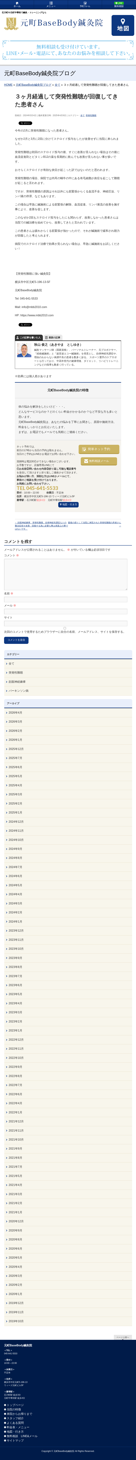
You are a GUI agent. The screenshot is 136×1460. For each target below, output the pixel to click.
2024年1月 (15, 921)
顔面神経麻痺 (17, 681)
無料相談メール (99, 460)
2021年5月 (15, 1175)
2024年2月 (15, 912)
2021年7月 (15, 1166)
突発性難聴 (91, 115)
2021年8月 (15, 1157)
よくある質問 (15, 1422)
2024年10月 (16, 839)
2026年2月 (15, 730)
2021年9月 (15, 1148)
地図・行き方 (69, 504)
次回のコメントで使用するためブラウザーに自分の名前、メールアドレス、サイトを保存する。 (65, 631)
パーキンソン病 (19, 690)
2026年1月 (15, 739)
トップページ (15, 1405)
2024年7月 (15, 867)
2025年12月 (16, 748)
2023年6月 (15, 985)
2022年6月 (15, 1094)
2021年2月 (15, 1203)
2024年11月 (16, 830)
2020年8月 (15, 1239)
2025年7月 (15, 757)
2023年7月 (15, 976)
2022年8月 (15, 1076)
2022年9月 (15, 1066)
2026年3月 (15, 721)
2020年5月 (15, 1257)
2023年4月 (15, 1003)
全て (82, 115)
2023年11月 (16, 939)
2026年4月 (15, 712)
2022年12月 (16, 1039)
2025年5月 (15, 776)
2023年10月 (16, 948)
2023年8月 (15, 966)
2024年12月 (16, 821)
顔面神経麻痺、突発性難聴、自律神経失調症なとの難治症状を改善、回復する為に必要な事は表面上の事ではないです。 (41, 525)
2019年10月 (16, 1321)
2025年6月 (15, 767)
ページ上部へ (123, 1337)
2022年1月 (15, 1112)
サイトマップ (15, 1440)
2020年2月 (15, 1284)
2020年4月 (15, 1266)
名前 (8, 593)
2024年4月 (15, 894)
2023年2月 (15, 1021)
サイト (8, 617)
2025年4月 (15, 785)
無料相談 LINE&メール (22, 1436)
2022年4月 (15, 1103)
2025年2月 (15, 803)
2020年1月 (15, 1294)
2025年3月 (15, 794)
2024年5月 (15, 885)
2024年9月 (15, 848)
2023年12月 (16, 930)
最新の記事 (54, 337)
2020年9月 (15, 1230)
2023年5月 (15, 994)
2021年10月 (16, 1139)
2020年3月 (15, 1275)
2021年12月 (16, 1121)
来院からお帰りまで (19, 1413)
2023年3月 (15, 1012)
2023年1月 (15, 1030)
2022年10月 (16, 1057)
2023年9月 (15, 957)
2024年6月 (15, 876)
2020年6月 (15, 1248)
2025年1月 (15, 812)
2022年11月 (16, 1048)
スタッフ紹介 (15, 1418)
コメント (11, 555)
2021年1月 (15, 1212)
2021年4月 (15, 1184)
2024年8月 (15, 857)
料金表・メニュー (18, 1427)
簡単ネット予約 (99, 449)
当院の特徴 (14, 1409)
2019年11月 (16, 1312)
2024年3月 (15, 903)
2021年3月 (15, 1194)
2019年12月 (16, 1303)
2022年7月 (15, 1085)
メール (10, 605)
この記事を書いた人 (30, 337)
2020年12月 (16, 1221)
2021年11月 (16, 1130)
